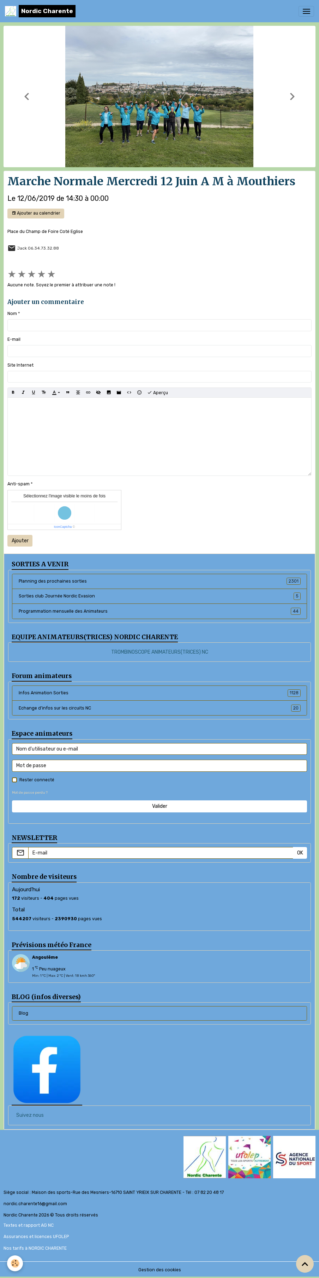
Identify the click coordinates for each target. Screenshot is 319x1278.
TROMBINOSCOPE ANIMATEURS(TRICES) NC (159, 652)
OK (300, 853)
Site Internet (20, 365)
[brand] (40, 11)
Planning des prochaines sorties (160, 581)
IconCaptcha (63, 527)
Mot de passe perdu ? (30, 792)
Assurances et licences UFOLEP (36, 1236)
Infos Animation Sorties (160, 692)
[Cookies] (15, 1263)
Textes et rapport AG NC (29, 1225)
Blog (23, 1013)
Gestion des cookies (159, 1269)
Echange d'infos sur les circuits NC (160, 708)
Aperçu (157, 393)
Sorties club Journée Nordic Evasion (160, 596)
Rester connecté (36, 779)
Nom (12, 313)
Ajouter (20, 541)
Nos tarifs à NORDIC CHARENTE (35, 1248)
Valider (159, 806)
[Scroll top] (305, 1264)
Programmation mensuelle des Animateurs (160, 611)
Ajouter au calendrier (36, 213)
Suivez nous (30, 1115)
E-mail (13, 339)
